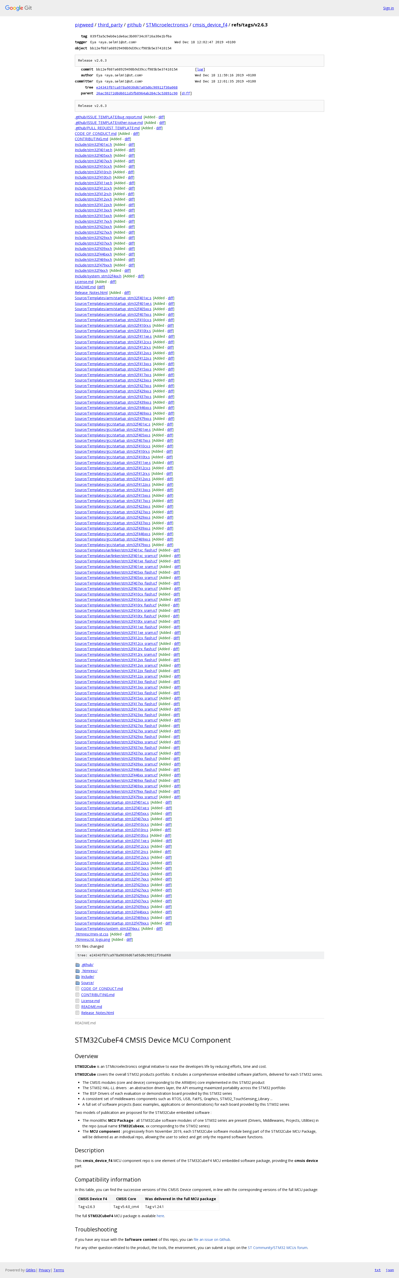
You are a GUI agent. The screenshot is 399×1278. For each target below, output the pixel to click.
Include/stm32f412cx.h (93, 188)
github (134, 25)
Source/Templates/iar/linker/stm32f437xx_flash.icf (116, 747)
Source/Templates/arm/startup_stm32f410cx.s (113, 319)
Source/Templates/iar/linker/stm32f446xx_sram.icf (116, 775)
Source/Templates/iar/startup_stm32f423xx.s (112, 884)
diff (186, 93)
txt (378, 1270)
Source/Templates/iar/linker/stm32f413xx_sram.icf (116, 687)
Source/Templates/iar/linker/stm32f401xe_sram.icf (116, 566)
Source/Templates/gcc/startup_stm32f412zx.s (112, 484)
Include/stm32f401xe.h (93, 149)
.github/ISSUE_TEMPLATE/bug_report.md (108, 117)
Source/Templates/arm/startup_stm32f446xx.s (113, 407)
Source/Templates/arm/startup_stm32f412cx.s (113, 341)
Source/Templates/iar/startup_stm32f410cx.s (112, 824)
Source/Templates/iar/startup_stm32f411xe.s (112, 840)
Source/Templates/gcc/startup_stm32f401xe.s (113, 429)
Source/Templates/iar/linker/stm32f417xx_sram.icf (116, 709)
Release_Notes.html (91, 292)
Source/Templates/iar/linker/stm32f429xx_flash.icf (116, 736)
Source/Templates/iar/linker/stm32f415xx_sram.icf (116, 698)
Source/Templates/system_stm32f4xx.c (107, 928)
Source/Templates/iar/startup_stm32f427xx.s (112, 890)
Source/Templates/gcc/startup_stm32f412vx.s (112, 478)
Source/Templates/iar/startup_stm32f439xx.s (112, 906)
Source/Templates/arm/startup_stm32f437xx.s (113, 396)
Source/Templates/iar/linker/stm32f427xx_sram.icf (116, 731)
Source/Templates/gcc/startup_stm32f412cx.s (112, 467)
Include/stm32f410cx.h (93, 166)
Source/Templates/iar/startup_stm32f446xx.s (112, 912)
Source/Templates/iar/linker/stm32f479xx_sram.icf (116, 796)
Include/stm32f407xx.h (93, 161)
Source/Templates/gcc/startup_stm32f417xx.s (112, 500)
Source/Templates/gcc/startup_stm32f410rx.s (112, 451)
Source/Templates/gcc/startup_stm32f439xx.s (112, 528)
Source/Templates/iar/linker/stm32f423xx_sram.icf (116, 720)
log (200, 69)
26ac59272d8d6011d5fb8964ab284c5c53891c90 (137, 93)
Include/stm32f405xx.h (93, 155)
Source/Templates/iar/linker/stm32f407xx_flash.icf (116, 583)
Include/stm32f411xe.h (93, 182)
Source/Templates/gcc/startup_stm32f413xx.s (112, 489)
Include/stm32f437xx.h (93, 243)
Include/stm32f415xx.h (93, 215)
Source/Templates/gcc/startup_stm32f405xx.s (112, 435)
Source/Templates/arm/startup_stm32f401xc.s (113, 297)
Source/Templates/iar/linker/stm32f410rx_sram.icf (116, 610)
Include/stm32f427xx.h (93, 232)
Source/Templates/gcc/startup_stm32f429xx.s (112, 517)
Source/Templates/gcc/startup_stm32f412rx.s (112, 473)
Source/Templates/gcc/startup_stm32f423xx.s (112, 506)
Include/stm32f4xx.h (91, 270)
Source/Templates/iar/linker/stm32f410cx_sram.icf (116, 599)
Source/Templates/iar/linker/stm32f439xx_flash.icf (116, 758)
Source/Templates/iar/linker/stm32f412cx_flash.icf (116, 637)
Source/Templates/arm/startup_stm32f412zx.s (113, 358)
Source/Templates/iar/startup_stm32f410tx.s (111, 835)
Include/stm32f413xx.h (93, 210)
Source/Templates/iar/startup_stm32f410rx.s (111, 829)
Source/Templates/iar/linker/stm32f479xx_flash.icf (116, 791)
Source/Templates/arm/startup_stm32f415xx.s (113, 369)
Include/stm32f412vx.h (93, 199)
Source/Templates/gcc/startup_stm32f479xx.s (112, 544)
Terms (58, 1270)
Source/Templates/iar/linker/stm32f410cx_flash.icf (116, 594)
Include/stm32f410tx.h (93, 177)
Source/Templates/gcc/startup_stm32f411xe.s (113, 462)
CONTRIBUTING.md (91, 138)
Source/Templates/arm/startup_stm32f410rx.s (113, 325)
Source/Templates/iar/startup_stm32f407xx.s (112, 818)
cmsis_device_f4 (210, 25)
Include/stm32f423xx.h (93, 226)
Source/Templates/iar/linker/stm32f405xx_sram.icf (116, 577)
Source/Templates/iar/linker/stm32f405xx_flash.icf (116, 572)
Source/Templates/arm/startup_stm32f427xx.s (113, 385)
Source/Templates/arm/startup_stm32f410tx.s (113, 330)
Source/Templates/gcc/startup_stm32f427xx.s (112, 511)
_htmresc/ (89, 970)
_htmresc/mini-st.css (91, 934)
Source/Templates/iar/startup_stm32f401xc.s (112, 802)
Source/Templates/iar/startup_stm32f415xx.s (112, 873)
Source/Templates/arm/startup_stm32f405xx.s (113, 308)
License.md (84, 281)
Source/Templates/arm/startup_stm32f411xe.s (113, 336)
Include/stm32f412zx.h (93, 204)
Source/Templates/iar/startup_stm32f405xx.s (112, 813)
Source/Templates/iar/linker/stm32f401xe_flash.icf (116, 561)
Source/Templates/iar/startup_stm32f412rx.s (111, 851)
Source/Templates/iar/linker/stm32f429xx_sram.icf (116, 742)
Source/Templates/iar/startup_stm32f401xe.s (112, 807)
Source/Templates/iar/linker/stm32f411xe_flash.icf (116, 626)
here (160, 1215)
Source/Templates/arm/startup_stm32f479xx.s (113, 418)
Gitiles (31, 1270)
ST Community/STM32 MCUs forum (277, 1247)
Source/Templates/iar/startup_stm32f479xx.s (112, 923)
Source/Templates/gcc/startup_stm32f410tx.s (112, 457)
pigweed (84, 25)
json (390, 1270)
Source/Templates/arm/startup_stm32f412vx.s (113, 352)
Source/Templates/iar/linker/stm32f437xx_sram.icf (116, 753)
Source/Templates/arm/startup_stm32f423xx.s (113, 380)
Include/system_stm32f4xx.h (98, 276)
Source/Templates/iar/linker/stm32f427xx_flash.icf (116, 725)
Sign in (388, 8)
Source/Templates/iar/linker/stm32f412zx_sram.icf (116, 676)
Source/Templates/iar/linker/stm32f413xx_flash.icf (116, 681)
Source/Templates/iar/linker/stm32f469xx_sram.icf (116, 786)
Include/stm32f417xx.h (93, 221)
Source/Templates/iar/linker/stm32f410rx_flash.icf (115, 605)
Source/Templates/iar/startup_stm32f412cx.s (112, 846)
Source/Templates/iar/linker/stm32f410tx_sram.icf (116, 621)
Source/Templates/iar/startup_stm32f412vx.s (112, 857)
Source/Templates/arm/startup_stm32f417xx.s (113, 374)
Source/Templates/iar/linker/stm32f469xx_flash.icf (116, 780)
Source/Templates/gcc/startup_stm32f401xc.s (112, 424)
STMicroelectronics (167, 25)
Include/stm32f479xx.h (93, 265)
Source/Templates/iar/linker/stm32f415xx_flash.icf (116, 692)
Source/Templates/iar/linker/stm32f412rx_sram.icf (116, 654)
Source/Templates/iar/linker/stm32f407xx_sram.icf (116, 588)
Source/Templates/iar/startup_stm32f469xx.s (112, 917)
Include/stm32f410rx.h (93, 171)
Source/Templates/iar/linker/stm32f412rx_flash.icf (115, 648)
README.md (85, 287)
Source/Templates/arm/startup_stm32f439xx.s (113, 402)
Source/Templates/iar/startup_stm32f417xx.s (112, 879)
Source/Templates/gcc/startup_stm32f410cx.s (112, 446)
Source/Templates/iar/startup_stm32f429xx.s (112, 895)
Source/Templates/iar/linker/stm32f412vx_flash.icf (116, 659)
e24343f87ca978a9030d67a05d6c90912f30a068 (137, 87)
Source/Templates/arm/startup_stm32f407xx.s (113, 314)
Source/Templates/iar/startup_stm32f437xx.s (112, 901)
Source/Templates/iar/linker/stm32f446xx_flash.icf (116, 769)
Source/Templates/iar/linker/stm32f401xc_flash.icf (116, 550)
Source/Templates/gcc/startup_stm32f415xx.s (112, 495)
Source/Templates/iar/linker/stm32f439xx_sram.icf (116, 764)
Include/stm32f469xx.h (93, 259)
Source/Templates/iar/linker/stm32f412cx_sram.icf (116, 643)
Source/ (87, 982)
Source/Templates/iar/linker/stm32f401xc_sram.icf (116, 555)
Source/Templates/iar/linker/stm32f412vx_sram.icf (116, 665)
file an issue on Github (212, 1239)
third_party (110, 25)
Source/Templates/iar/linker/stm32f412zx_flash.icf (116, 670)
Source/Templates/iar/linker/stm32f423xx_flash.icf (116, 714)
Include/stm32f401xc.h (93, 144)
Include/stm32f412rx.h (93, 193)
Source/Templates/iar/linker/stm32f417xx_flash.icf (116, 703)
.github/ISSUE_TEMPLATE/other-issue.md (109, 122)
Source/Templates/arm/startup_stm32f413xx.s (113, 363)
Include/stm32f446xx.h (93, 254)
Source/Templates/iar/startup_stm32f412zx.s (112, 862)
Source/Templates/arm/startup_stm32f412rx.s (113, 347)
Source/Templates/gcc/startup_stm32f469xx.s (112, 539)
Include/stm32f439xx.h (93, 248)
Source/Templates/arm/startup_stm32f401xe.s (113, 303)
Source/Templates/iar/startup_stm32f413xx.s (112, 868)
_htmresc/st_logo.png (92, 939)
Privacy (44, 1270)
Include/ (87, 976)
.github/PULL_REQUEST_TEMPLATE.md (107, 127)
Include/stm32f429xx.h (93, 237)
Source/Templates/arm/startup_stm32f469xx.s (113, 413)
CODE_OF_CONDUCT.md (96, 133)
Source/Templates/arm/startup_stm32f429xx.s (113, 391)
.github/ (87, 964)
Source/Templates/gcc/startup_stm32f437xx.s (112, 522)
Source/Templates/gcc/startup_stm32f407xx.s (112, 440)
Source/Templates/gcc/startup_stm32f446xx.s (112, 533)
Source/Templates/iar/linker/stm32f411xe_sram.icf (116, 632)
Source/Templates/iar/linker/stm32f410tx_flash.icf (115, 616)
